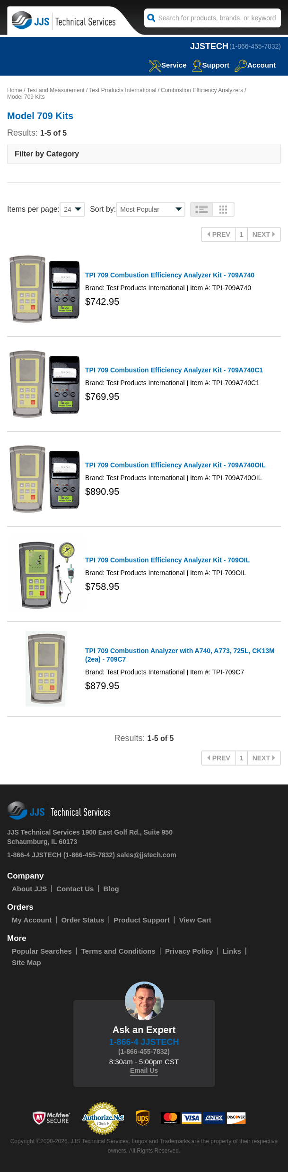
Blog (111, 889)
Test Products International (122, 90)
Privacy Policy (189, 951)
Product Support (141, 920)
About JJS (29, 889)
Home (14, 90)
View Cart (195, 920)
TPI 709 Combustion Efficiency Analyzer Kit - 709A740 (169, 275)
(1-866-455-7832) (255, 46)
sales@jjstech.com (146, 855)
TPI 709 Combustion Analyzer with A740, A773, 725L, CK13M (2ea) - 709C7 (180, 655)
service (167, 65)
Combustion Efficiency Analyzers (202, 90)
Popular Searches (42, 951)
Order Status (82, 920)
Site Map (26, 962)
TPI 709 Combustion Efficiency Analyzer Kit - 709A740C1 (174, 370)
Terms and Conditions (118, 951)
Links (232, 951)
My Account (32, 920)
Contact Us (75, 889)
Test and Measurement (56, 90)
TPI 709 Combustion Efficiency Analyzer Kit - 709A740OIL (175, 465)
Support (211, 65)
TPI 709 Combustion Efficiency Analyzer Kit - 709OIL (167, 560)
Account (255, 65)
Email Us (144, 1070)
